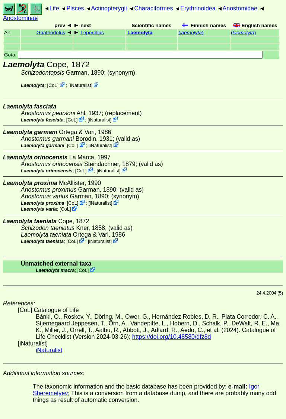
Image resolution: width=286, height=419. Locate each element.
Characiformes (153, 8)
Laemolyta (139, 32)
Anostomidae (240, 8)
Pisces (75, 8)
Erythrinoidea (197, 8)
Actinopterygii (109, 8)
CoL (52, 85)
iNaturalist (80, 85)
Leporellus (92, 32)
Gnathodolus (50, 32)
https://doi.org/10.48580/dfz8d (171, 337)
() (190, 32)
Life (54, 8)
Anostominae (20, 18)
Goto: (133, 55)
